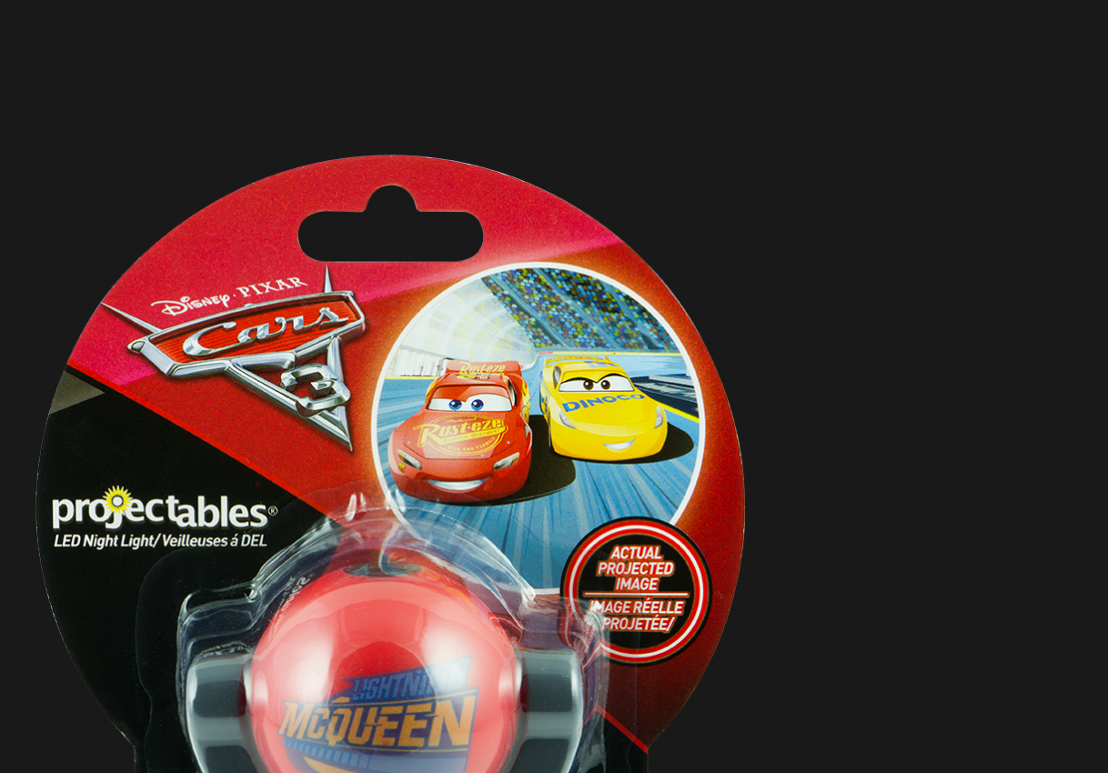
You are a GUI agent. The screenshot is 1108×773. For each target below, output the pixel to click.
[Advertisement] (390, 109)
